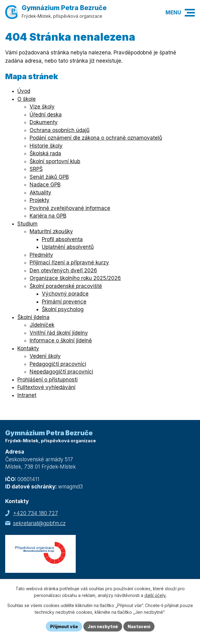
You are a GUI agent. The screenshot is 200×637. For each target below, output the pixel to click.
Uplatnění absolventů (68, 247)
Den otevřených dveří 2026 (63, 270)
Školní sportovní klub (55, 161)
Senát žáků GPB (49, 177)
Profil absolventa (62, 239)
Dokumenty (44, 122)
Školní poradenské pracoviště (66, 286)
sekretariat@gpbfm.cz (39, 523)
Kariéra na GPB (48, 216)
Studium (27, 224)
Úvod (23, 91)
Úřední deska (46, 115)
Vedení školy (45, 356)
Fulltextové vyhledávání (46, 387)
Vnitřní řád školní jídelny (59, 333)
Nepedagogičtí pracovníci (61, 372)
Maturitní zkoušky (51, 231)
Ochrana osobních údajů (59, 130)
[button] (190, 13)
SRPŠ (36, 169)
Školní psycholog (63, 309)
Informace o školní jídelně (61, 340)
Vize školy (42, 107)
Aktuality (40, 193)
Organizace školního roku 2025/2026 (75, 278)
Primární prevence (64, 302)
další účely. (155, 595)
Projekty (39, 200)
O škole (26, 99)
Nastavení (139, 626)
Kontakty (28, 348)
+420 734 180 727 (35, 513)
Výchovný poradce (65, 294)
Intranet (26, 395)
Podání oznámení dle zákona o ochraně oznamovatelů (96, 138)
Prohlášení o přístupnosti (47, 380)
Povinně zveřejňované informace (70, 208)
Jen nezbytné (103, 626)
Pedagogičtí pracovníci (58, 364)
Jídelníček (42, 325)
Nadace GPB (45, 185)
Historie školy (46, 146)
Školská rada (45, 153)
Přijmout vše (64, 626)
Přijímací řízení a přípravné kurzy (69, 263)
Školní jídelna (33, 317)
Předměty (41, 255)
